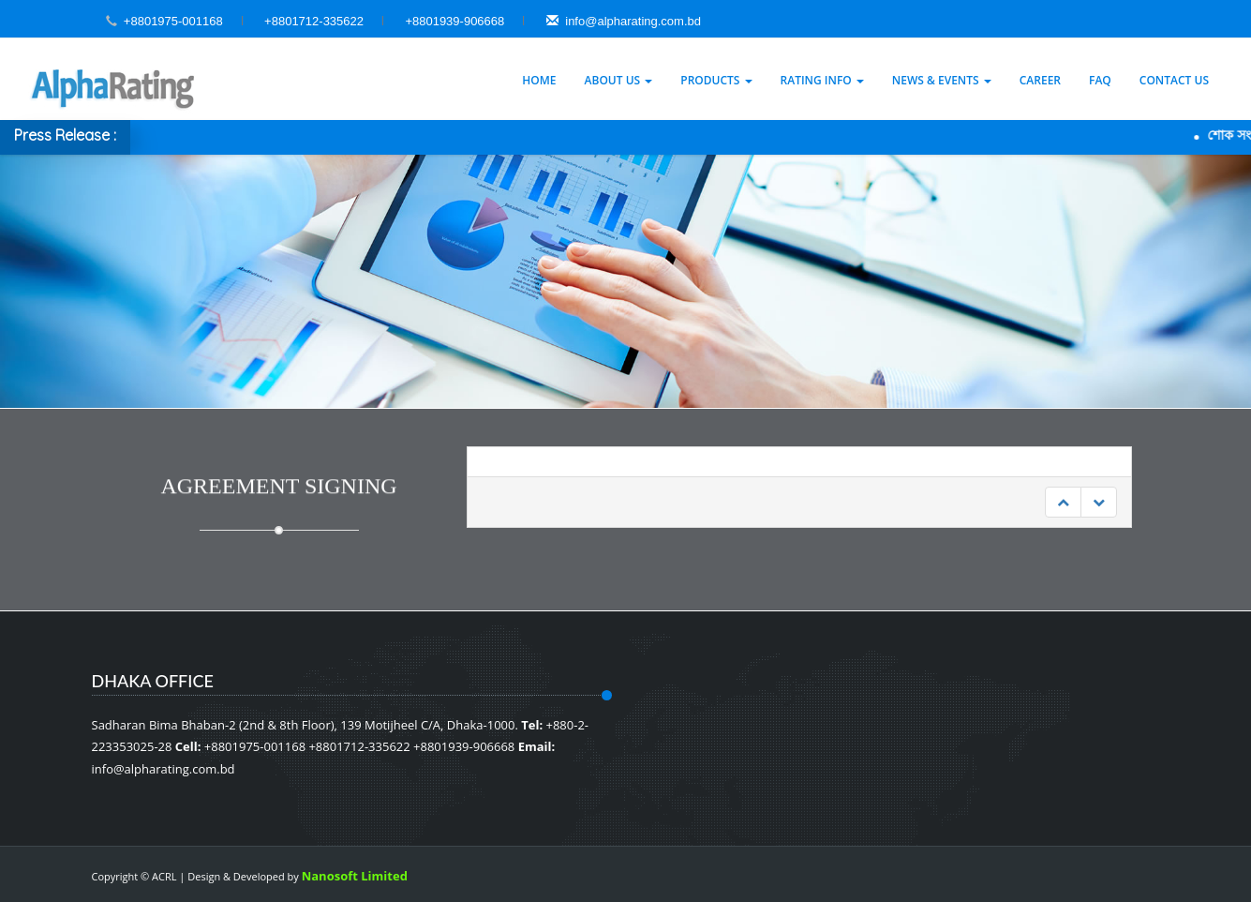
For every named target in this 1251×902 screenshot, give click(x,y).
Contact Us (1174, 80)
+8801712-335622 (314, 21)
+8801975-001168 (173, 21)
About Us (619, 80)
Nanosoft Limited (355, 875)
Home (539, 80)
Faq (1100, 80)
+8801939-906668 (454, 21)
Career (1040, 80)
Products (716, 80)
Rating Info (822, 80)
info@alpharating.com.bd (623, 21)
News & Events (941, 80)
